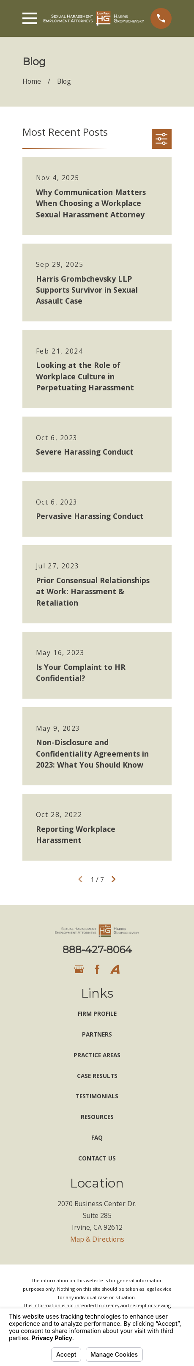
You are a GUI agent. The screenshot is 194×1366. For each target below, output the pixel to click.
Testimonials (97, 1096)
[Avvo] (115, 969)
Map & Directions (97, 1239)
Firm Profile (97, 1013)
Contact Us (97, 1158)
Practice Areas (97, 1055)
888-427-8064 (97, 950)
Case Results (97, 1076)
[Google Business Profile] (79, 969)
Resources (97, 1117)
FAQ (97, 1137)
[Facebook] (97, 969)
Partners (97, 1034)
